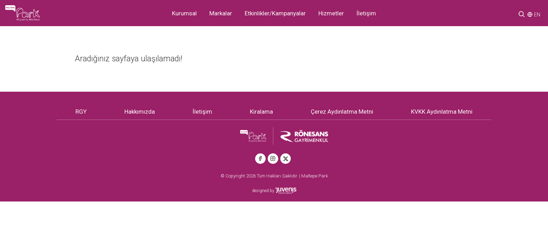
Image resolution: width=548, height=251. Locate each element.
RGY (81, 111)
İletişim (366, 13)
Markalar (220, 13)
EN (537, 15)
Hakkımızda (139, 111)
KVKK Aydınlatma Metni (442, 111)
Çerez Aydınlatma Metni (342, 111)
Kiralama (261, 111)
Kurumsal (184, 13)
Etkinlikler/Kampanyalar (275, 13)
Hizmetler (331, 13)
